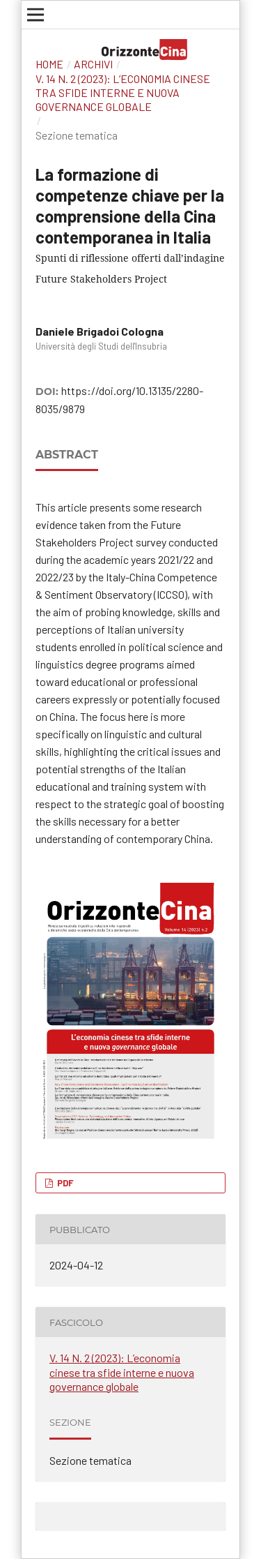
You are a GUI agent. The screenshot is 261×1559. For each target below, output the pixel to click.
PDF (64, 1182)
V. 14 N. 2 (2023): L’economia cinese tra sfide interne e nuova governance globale (122, 92)
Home (49, 63)
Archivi (93, 63)
